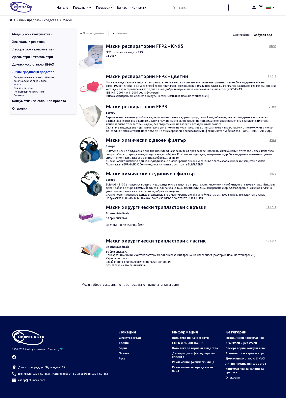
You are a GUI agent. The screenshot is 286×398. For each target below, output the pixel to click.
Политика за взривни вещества (195, 348)
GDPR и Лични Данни (187, 343)
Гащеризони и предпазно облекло (34, 77)
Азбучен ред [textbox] (263, 35)
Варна (123, 348)
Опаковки (232, 377)
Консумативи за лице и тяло (30, 81)
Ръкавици (19, 95)
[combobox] (93, 33)
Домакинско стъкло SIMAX (245, 358)
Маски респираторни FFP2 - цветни (147, 76)
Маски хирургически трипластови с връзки (156, 207)
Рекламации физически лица (193, 362)
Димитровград (130, 337)
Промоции (104, 7)
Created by (55, 349)
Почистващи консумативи (29, 91)
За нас (122, 7)
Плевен (124, 353)
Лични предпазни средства (37, 20)
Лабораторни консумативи (245, 348)
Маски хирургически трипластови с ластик (156, 240)
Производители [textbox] (93, 33)
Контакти (138, 7)
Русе (122, 358)
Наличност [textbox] (123, 33)
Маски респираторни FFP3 (136, 106)
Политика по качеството (190, 337)
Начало (62, 7)
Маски (17, 84)
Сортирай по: (241, 34)
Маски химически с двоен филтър (146, 140)
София (124, 343)
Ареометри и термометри (245, 353)
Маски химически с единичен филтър (150, 173)
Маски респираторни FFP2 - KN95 (144, 46)
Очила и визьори (23, 88)
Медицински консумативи (244, 337)
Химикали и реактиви (241, 343)
